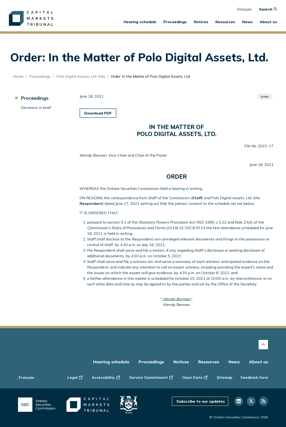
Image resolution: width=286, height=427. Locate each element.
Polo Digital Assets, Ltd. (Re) (80, 76)
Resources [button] (225, 21)
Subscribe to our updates (200, 401)
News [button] (247, 21)
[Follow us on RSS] (263, 401)
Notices (201, 21)
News (234, 361)
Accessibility (106, 377)
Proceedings (40, 76)
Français (244, 9)
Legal (75, 377)
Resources (208, 361)
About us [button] (268, 21)
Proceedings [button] (175, 21)
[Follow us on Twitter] (251, 401)
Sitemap (224, 377)
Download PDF (98, 113)
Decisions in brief (36, 107)
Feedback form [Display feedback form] (254, 377)
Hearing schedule (140, 21)
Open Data (195, 377)
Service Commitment (151, 377)
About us (258, 361)
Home (18, 76)
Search (268, 9)
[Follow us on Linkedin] (238, 401)
